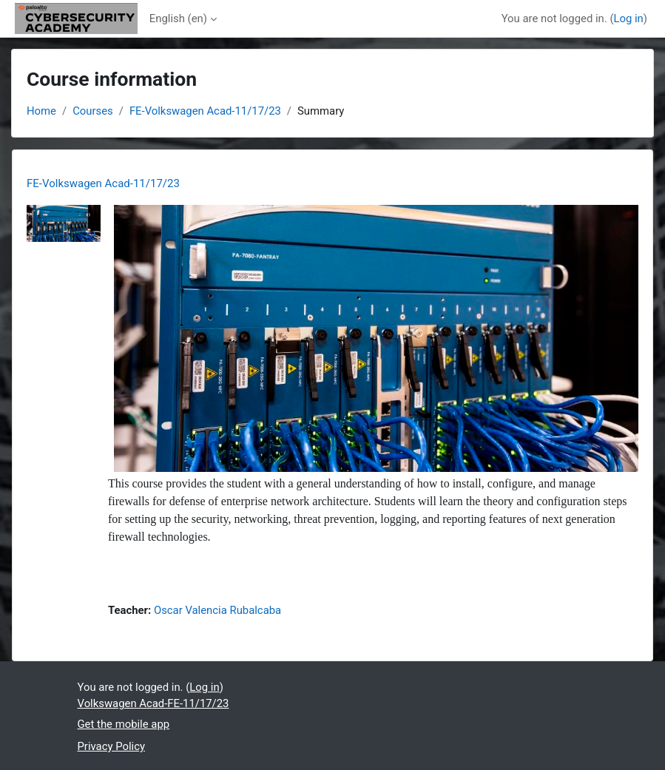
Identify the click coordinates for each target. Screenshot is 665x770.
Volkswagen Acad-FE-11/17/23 (153, 703)
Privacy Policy (111, 746)
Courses (92, 111)
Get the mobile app (124, 724)
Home (41, 111)
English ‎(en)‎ (178, 18)
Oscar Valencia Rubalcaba (217, 610)
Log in (628, 18)
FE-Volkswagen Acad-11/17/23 (205, 111)
